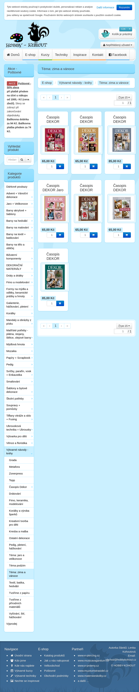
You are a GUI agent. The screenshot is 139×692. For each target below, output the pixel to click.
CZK (123, 29)
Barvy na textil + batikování (16, 236)
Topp (12, 480)
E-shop (30, 55)
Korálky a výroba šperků (19, 512)
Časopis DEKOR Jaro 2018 (53, 190)
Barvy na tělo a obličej (15, 246)
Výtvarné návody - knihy (17, 451)
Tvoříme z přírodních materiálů (15, 603)
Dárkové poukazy (16, 186)
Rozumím (124, 7)
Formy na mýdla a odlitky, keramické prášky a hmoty (17, 292)
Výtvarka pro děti (16, 436)
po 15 (124, 97)
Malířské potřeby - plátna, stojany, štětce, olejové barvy (18, 334)
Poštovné (24, 83)
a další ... (83, 680)
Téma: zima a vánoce (17, 574)
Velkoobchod (52, 665)
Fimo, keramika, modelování (18, 502)
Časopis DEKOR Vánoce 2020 (53, 258)
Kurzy (45, 55)
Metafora (14, 466)
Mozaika (11, 351)
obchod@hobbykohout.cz (121, 659)
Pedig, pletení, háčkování (17, 546)
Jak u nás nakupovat (56, 660)
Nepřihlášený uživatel (117, 45)
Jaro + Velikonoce (17, 203)
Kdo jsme (18, 660)
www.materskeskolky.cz (92, 675)
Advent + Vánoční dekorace (17, 195)
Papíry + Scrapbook (18, 357)
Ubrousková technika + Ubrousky (18, 427)
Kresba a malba (18, 531)
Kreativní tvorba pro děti (18, 522)
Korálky (10, 313)
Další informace (105, 7)
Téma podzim (17, 565)
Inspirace (80, 55)
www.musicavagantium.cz (93, 660)
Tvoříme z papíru (19, 592)
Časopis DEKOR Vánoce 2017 (86, 190)
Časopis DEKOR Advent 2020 (119, 121)
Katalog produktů (54, 655)
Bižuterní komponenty (13, 256)
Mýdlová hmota (15, 344)
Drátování (15, 493)
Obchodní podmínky (56, 675)
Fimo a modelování (18, 282)
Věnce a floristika (16, 443)
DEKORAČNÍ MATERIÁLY (14, 267)
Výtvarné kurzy (21, 670)
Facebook (118, 55)
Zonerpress (16, 473)
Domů (13, 55)
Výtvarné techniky (23, 675)
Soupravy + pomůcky (13, 407)
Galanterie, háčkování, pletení (17, 304)
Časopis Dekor (18, 486)
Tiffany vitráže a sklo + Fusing (18, 417)
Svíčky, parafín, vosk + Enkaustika (18, 373)
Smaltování (13, 381)
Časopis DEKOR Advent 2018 (53, 121)
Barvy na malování (17, 227)
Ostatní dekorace (19, 538)
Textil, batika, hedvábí (17, 584)
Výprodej (11, 623)
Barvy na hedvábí (17, 220)
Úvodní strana (21, 655)
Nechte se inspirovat (24, 680)
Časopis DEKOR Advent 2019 (86, 121)
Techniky (61, 55)
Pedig (9, 364)
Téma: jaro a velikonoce (16, 557)
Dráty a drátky (14, 275)
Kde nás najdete (22, 665)
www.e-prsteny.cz (88, 665)
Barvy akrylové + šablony (16, 212)
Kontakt (97, 55)
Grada (13, 460)
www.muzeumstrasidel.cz (93, 670)
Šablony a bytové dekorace (16, 390)
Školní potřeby (15, 398)
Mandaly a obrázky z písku (18, 321)
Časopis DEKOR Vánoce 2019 (119, 190)
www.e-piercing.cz (89, 655)
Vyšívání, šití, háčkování (17, 615)
